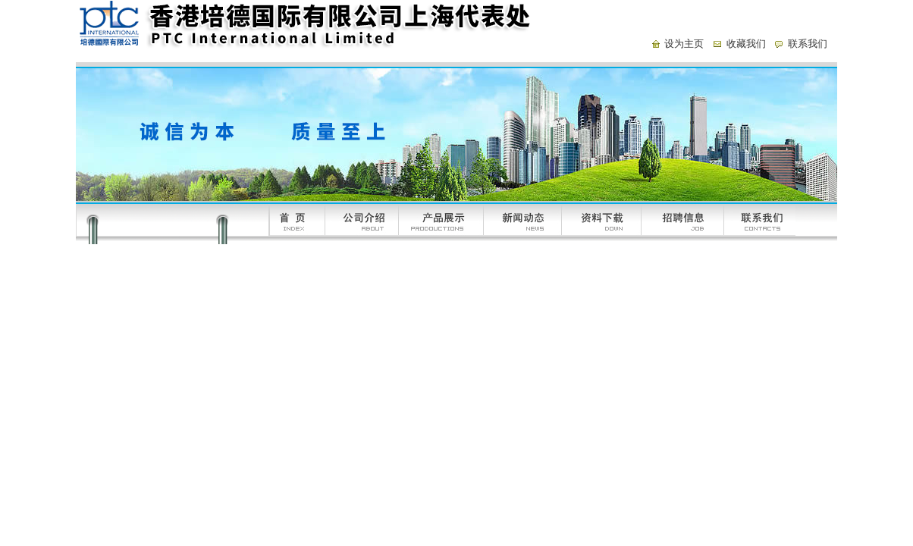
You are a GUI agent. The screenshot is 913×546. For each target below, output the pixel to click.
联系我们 (807, 43)
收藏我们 (746, 43)
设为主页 (684, 43)
